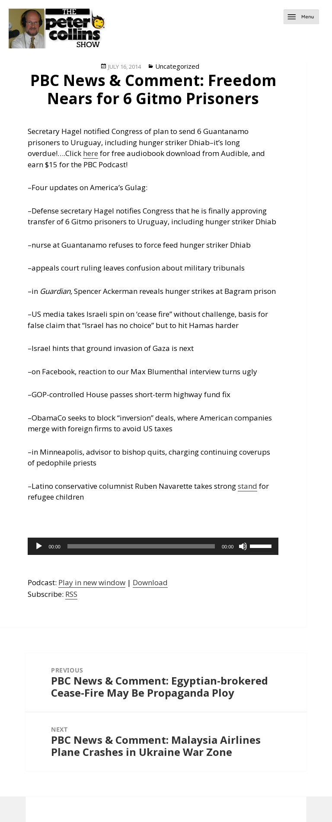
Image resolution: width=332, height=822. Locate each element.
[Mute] (243, 546)
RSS (71, 594)
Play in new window (91, 582)
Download (150, 582)
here (90, 153)
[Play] (39, 546)
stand (247, 486)
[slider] (141, 546)
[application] (153, 546)
